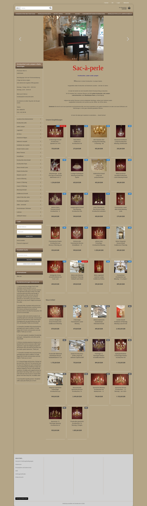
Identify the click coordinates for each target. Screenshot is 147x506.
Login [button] (118, 2)
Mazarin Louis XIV (21, 175)
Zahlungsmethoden (20, 474)
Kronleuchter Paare (22, 163)
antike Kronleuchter (97, 93)
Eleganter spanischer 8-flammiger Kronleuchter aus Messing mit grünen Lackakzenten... (55, 389)
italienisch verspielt (22, 141)
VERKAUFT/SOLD (21, 216)
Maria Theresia (21, 152)
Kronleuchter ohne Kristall (23, 160)
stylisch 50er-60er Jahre (23, 197)
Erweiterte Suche (29, 264)
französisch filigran (22, 137)
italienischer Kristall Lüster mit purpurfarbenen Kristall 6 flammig (99, 175)
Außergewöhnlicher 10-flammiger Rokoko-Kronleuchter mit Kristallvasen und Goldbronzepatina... (120, 355)
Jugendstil (19, 130)
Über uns (19, 276)
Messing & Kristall (21, 189)
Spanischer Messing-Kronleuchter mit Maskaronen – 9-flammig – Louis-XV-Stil (99, 389)
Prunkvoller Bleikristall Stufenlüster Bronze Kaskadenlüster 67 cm (55, 355)
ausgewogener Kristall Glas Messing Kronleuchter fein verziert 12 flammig (77, 209)
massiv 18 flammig (22, 186)
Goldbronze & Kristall (22, 193)
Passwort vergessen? (22, 243)
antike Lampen (58, 13)
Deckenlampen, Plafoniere (24, 208)
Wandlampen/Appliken (23, 201)
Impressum (18, 464)
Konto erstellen (21, 240)
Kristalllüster (20, 156)
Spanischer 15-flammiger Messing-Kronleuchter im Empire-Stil (55, 423)
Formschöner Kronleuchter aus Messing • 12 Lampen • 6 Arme (120, 277)
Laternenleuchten (76, 95)
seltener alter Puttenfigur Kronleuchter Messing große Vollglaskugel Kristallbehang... (99, 243)
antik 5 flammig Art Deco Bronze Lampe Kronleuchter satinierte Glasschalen (98, 209)
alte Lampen (106, 93)
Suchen (106, 2)
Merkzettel (126, 2)
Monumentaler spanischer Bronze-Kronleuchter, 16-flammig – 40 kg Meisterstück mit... (77, 389)
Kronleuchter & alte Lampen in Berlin (120, 13)
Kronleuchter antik (44, 13)
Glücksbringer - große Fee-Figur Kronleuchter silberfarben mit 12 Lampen (55, 175)
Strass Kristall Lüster (22, 167)
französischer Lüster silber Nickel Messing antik (121, 209)
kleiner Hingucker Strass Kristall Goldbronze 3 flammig (120, 243)
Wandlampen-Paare (90, 95)
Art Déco (19, 134)
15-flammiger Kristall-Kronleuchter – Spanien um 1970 (55, 141)
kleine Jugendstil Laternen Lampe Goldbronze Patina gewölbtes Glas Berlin (99, 277)
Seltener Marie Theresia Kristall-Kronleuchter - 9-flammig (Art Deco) (55, 209)
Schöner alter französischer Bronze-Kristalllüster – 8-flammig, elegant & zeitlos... (77, 243)
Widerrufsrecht (19, 477)
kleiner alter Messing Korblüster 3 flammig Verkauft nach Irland (77, 277)
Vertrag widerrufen (21, 498)
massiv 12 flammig (22, 182)
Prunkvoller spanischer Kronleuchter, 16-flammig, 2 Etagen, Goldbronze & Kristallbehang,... (77, 423)
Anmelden (29, 236)
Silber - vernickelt (21, 204)
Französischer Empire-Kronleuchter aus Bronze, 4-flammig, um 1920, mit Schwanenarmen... (55, 243)
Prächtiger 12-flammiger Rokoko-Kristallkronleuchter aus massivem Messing (99, 355)
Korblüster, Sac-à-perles (23, 145)
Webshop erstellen (67, 503)
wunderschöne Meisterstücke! (25, 13)
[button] (112, 2)
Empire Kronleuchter (22, 171)
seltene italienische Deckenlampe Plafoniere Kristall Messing (98, 322)
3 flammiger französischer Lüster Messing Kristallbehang (77, 322)
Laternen (19, 212)
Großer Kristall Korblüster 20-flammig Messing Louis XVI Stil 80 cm (120, 322)
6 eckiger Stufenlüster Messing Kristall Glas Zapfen (77, 175)
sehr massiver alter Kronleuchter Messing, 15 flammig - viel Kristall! (98, 141)
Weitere (67, 13)
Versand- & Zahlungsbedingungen (24, 461)
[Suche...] (17, 8)
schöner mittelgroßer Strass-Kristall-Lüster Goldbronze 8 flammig (55, 321)
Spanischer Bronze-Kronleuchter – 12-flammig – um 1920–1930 (121, 389)
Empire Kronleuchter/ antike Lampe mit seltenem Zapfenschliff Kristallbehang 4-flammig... (77, 355)
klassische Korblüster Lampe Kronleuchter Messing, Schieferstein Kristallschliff (120, 141)
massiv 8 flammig (21, 178)
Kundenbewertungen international (93, 13)
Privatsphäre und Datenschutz (23, 467)
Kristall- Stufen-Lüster (22, 149)
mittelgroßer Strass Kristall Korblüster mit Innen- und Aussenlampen (55, 277)
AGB (16, 470)
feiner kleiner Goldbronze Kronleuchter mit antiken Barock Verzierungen (77, 141)
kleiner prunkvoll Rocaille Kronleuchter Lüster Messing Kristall (120, 175)
